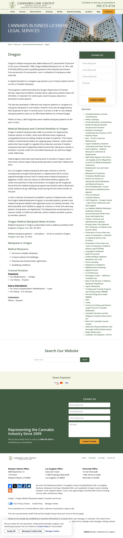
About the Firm (35, 12)
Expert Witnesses (92, 286)
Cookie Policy (37, 503)
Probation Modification (95, 176)
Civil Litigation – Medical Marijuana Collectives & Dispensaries (95, 152)
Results (60, 12)
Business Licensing (74, 12)
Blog (98, 12)
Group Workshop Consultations (98, 122)
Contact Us (109, 12)
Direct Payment (61, 377)
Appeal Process (91, 270)
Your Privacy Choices (19, 503)
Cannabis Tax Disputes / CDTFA (98, 335)
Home (12, 12)
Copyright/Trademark (94, 251)
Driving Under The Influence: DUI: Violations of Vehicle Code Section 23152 (98, 227)
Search (84, 360)
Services (22, 12)
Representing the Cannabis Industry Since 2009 (31, 431)
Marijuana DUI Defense (95, 173)
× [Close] (69, 522)
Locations (88, 12)
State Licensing (91, 262)
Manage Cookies (51, 503)
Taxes (87, 302)
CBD (87, 300)
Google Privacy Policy (52, 513)
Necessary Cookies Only (32, 531)
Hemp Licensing (92, 119)
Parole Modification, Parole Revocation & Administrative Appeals (97, 189)
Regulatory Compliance (95, 265)
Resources (17, 44)
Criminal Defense (92, 197)
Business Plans (91, 135)
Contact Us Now (97, 100)
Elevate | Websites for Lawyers (99, 532)
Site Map (101, 458)
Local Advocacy (91, 273)
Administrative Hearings (95, 267)
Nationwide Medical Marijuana (33, 44)
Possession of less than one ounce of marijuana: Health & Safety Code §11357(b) (97, 246)
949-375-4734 (105, 6)
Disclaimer (92, 458)
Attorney (49, 12)
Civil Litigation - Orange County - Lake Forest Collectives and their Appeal (98, 203)
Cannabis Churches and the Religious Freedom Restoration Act (98, 316)
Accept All (11, 531)
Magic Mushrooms (93, 332)
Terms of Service (72, 513)
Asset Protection (92, 254)
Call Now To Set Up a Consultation (98, 2)
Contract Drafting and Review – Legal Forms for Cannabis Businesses (98, 308)
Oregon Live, (23, 228)
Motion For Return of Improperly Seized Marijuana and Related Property (97, 181)
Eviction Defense (92, 195)
